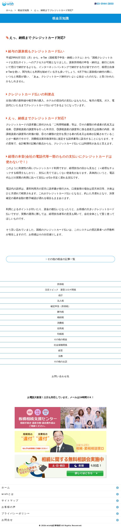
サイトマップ (60, 500)
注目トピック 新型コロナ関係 (60, 289)
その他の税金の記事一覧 (61, 259)
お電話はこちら (51, 386)
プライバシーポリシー (60, 513)
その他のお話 (60, 361)
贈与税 (60, 312)
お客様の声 (60, 507)
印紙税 (60, 334)
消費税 (60, 323)
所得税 (60, 284)
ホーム (60, 487)
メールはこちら (70, 386)
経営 (60, 350)
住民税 (60, 328)
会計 (60, 295)
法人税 (60, 300)
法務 (60, 356)
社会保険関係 (60, 345)
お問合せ (60, 520)
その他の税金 (60, 339)
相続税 (60, 317)
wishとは (60, 494)
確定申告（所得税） (60, 306)
